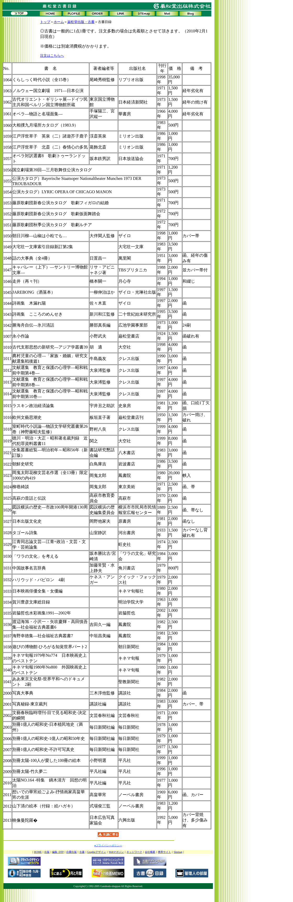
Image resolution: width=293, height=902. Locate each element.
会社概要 (150, 851)
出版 (46, 851)
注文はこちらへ (52, 56)
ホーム (59, 22)
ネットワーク (134, 851)
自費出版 (71, 851)
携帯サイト (164, 851)
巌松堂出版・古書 (81, 22)
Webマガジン (116, 851)
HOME (38, 851)
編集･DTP (58, 851)
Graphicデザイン (96, 851)
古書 (82, 851)
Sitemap (178, 851)
